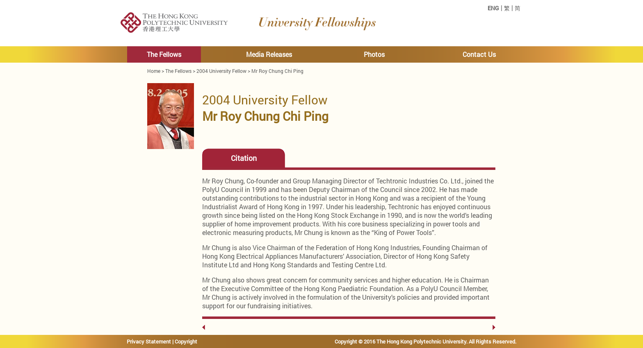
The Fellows (164, 54)
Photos (374, 54)
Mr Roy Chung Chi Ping (277, 71)
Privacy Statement (149, 341)
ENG (493, 8)
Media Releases (269, 54)
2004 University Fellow (221, 71)
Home (153, 71)
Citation (244, 158)
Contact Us (479, 54)
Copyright (186, 341)
